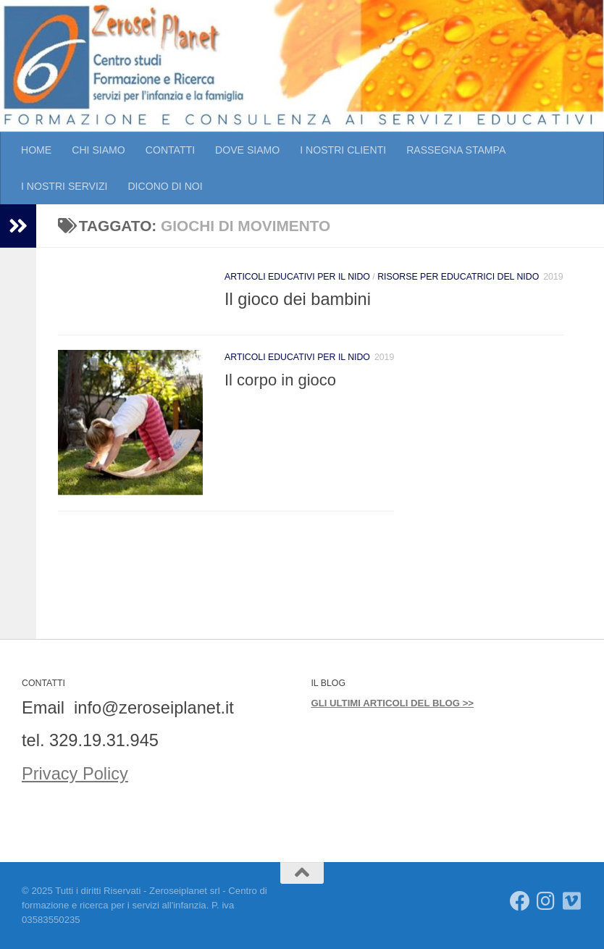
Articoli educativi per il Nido (297, 277)
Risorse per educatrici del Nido (458, 277)
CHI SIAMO (98, 150)
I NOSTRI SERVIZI (64, 186)
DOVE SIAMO (247, 150)
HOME (36, 150)
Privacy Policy (75, 773)
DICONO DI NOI (164, 186)
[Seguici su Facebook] (520, 901)
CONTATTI (170, 150)
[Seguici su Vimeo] (572, 901)
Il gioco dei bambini (298, 299)
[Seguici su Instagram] (546, 901)
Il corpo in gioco (280, 380)
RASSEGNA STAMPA (456, 150)
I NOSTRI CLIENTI (343, 150)
